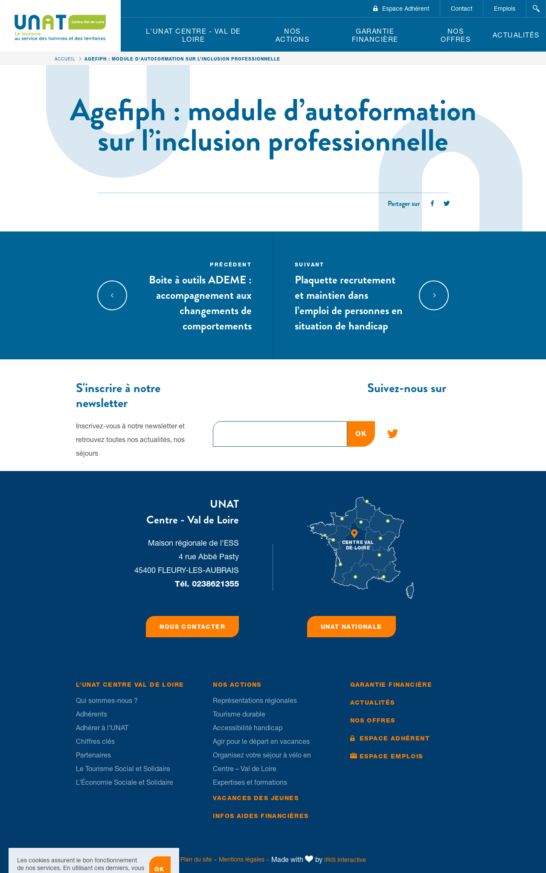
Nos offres (455, 35)
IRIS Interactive (345, 859)
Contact (461, 8)
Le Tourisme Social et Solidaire (123, 768)
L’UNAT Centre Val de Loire (130, 684)
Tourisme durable (239, 714)
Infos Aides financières (260, 815)
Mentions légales (241, 859)
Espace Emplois (391, 756)
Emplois (504, 8)
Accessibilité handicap (247, 727)
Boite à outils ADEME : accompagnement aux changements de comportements (197, 295)
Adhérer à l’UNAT (102, 727)
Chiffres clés (95, 741)
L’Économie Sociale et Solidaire (124, 782)
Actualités (516, 35)
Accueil (65, 58)
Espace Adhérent (405, 8)
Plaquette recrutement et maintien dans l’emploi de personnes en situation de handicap (349, 295)
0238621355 (215, 583)
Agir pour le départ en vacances (261, 741)
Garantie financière (375, 35)
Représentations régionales (255, 700)
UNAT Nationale (351, 626)
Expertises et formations (250, 782)
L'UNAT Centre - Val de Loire (193, 35)
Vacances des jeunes (256, 798)
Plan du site (196, 859)
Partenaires (93, 755)
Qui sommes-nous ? (107, 700)
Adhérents (91, 714)
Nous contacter (192, 626)
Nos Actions (293, 35)
